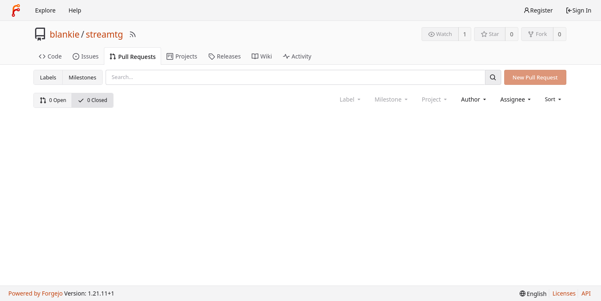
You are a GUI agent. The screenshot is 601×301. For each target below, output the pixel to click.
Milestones (82, 77)
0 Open (53, 100)
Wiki (262, 56)
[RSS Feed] (132, 34)
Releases (224, 56)
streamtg (104, 34)
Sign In (578, 10)
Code (50, 56)
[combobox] (474, 99)
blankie (65, 34)
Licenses (564, 293)
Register (538, 10)
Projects (182, 56)
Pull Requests (132, 57)
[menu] (554, 99)
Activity (297, 56)
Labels (48, 77)
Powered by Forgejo (35, 293)
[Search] (493, 77)
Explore (45, 10)
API (586, 293)
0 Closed (92, 100)
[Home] (16, 10)
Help (74, 10)
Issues (85, 56)
